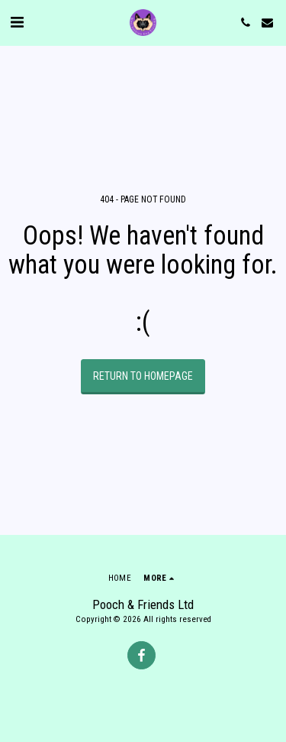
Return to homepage (143, 376)
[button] (17, 22)
